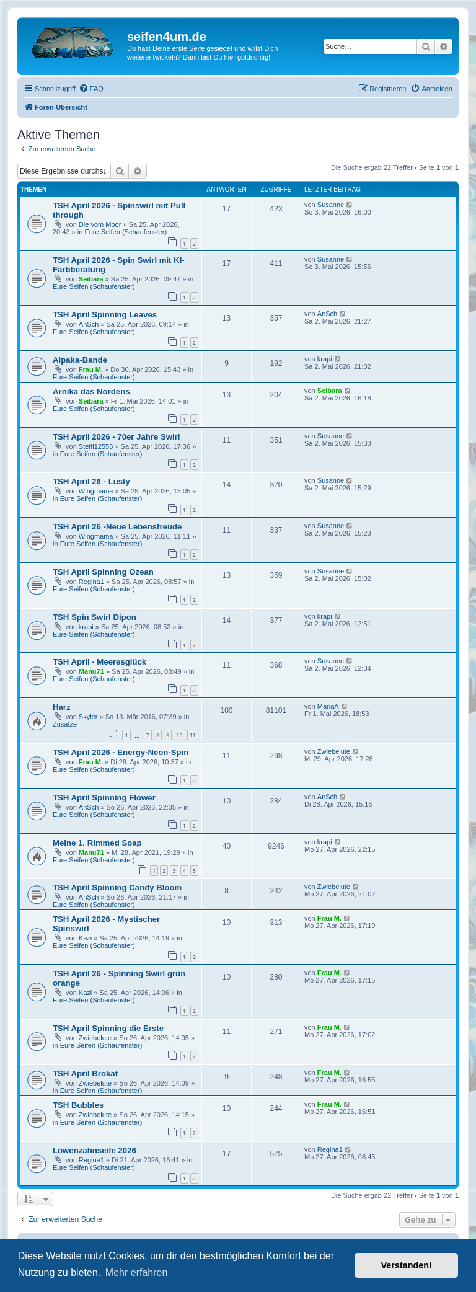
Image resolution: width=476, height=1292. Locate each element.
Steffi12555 (96, 446)
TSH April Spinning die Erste (108, 1028)
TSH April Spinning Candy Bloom (117, 887)
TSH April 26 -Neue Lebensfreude (117, 526)
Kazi (85, 938)
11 (193, 735)
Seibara (91, 279)
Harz (62, 707)
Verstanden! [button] (406, 1265)
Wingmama (96, 491)
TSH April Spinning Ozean (103, 572)
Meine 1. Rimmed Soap (97, 842)
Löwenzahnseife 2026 (94, 1150)
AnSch (89, 324)
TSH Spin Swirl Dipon (94, 617)
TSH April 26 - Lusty (91, 481)
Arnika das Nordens (91, 391)
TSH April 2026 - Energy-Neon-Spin (120, 752)
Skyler (88, 716)
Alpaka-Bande (80, 360)
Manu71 (91, 671)
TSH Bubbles (78, 1105)
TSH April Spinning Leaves (105, 314)
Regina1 (91, 581)
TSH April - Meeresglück (99, 661)
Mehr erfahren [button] (136, 1272)
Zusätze (65, 724)
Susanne (330, 204)
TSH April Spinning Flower (104, 797)
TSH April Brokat (85, 1073)
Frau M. (91, 369)
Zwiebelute (333, 751)
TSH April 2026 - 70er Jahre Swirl (116, 436)
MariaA (328, 706)
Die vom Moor (100, 224)
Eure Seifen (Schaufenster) (125, 232)
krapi (324, 359)
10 (179, 735)
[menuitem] (91, 88)
